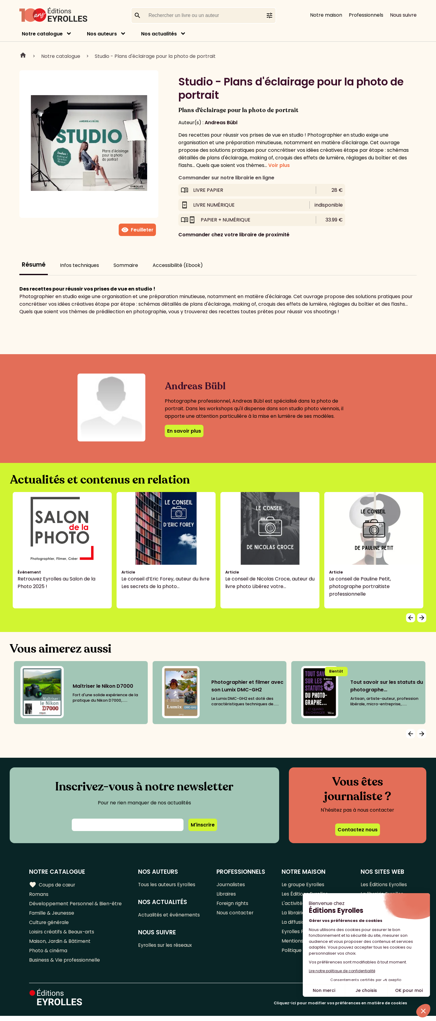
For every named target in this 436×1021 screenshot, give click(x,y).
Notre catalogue (42, 33)
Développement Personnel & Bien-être (76, 904)
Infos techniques (79, 265)
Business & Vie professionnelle (64, 964)
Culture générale (49, 924)
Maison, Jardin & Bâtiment (60, 944)
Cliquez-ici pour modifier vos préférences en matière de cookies (340, 1008)
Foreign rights (233, 904)
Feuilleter (137, 230)
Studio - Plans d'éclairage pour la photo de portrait (155, 56)
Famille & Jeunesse (51, 914)
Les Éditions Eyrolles (383, 884)
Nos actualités (159, 33)
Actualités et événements (169, 915)
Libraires (227, 894)
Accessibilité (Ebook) (178, 265)
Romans (38, 894)
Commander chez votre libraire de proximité (233, 234)
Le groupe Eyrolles (303, 884)
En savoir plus (184, 430)
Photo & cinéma (48, 954)
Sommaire (126, 265)
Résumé (33, 265)
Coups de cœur (52, 884)
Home (23, 56)
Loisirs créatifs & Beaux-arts (62, 934)
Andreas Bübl (221, 122)
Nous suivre (403, 15)
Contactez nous (358, 829)
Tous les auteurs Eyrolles (168, 884)
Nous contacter (235, 914)
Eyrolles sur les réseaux (166, 946)
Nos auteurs (102, 33)
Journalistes (231, 884)
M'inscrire (203, 824)
